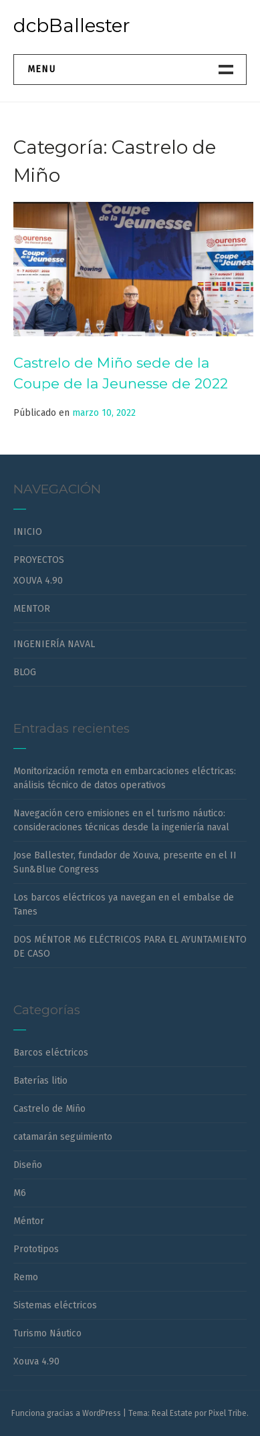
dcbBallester (71, 25)
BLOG (24, 672)
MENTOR (31, 608)
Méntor (28, 1221)
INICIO (27, 531)
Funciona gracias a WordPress (66, 1413)
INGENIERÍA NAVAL (54, 644)
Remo (25, 1277)
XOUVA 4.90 (38, 580)
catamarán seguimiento (62, 1137)
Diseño (27, 1165)
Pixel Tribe (228, 1413)
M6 (19, 1193)
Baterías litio (40, 1080)
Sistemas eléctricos (55, 1305)
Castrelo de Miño (49, 1108)
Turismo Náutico (47, 1333)
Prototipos (36, 1249)
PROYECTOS (38, 560)
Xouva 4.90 (36, 1361)
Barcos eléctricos (50, 1052)
